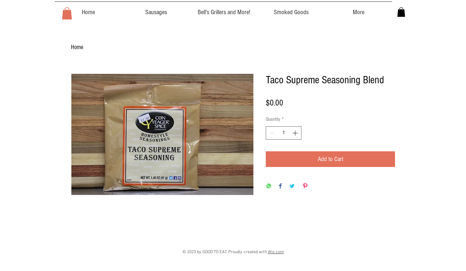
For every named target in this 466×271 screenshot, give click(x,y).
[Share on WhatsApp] (269, 186)
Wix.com (276, 252)
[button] (67, 13)
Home (77, 47)
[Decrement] (271, 133)
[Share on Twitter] (292, 186)
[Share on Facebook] (280, 186)
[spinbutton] (283, 133)
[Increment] (295, 133)
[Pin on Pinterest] (305, 186)
